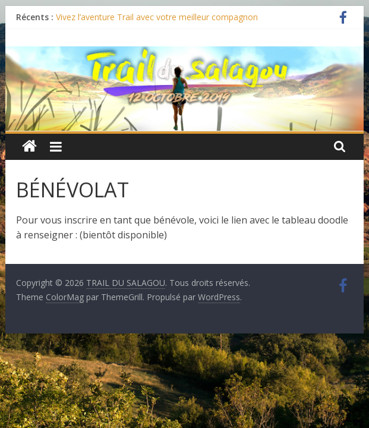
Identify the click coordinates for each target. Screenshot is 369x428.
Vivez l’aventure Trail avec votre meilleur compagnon (157, 17)
